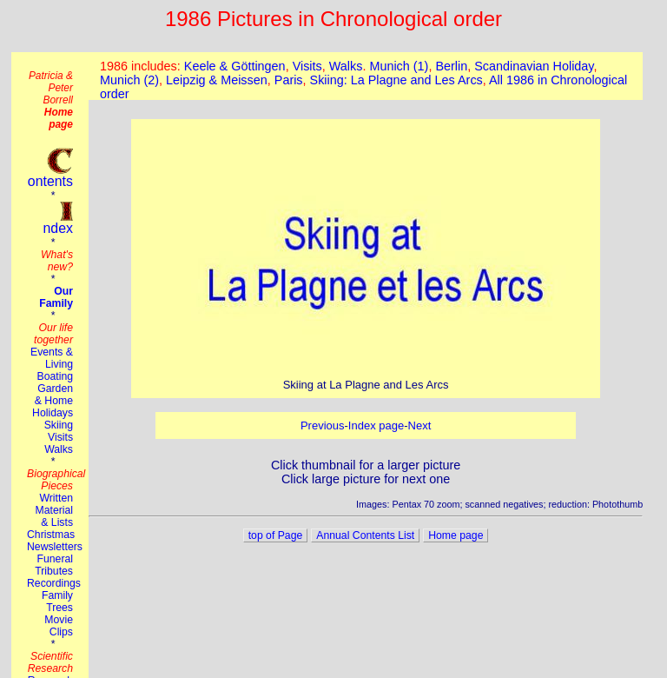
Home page (455, 535)
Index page (376, 425)
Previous (322, 425)
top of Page (275, 535)
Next (420, 425)
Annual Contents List (365, 535)
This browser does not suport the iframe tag (366, 76)
